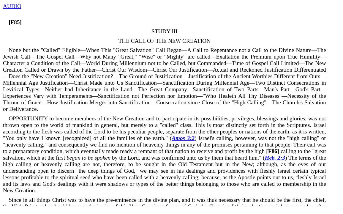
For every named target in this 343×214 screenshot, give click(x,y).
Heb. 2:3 (275, 158)
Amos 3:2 (183, 138)
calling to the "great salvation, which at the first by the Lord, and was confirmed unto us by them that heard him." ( (164, 154)
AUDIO (12, 6)
